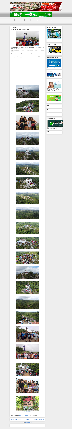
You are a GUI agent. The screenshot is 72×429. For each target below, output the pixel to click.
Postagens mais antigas (39, 419)
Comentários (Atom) (28, 422)
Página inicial (27, 419)
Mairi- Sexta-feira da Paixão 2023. (20, 29)
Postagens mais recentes (16, 419)
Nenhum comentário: (25, 415)
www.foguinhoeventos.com (15, 412)
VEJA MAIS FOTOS (27, 411)
